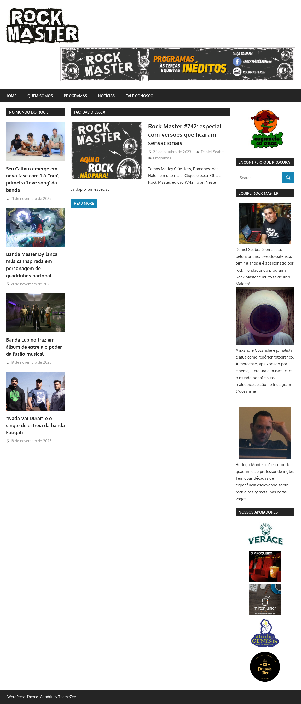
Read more (84, 203)
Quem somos (40, 95)
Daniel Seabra (213, 152)
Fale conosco (139, 95)
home (10, 95)
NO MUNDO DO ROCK (28, 112)
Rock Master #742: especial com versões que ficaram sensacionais (185, 134)
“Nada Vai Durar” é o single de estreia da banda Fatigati (35, 425)
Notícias (106, 95)
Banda (34, 347)
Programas (75, 95)
